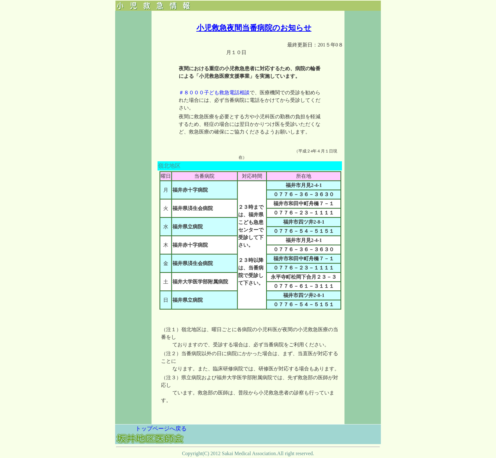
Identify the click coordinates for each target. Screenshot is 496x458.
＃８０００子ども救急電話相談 (214, 92)
